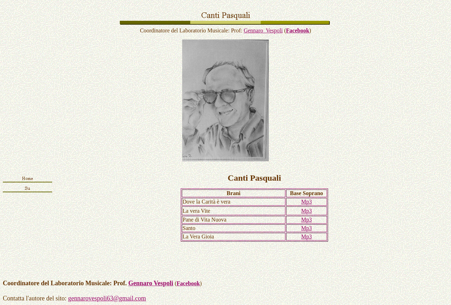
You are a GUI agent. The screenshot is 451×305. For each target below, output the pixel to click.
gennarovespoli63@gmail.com (107, 298)
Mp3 (306, 202)
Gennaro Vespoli (263, 30)
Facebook (297, 30)
